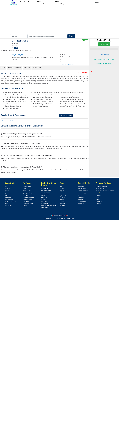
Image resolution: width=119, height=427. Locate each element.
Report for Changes (83, 72)
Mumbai (61, 188)
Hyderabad (62, 195)
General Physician (83, 190)
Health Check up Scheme (48, 205)
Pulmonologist (82, 201)
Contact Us (8, 194)
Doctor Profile (45, 188)
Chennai (61, 190)
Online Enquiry (104, 44)
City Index (26, 201)
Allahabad (62, 203)
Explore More (104, 55)
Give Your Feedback (66, 115)
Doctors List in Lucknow (104, 64)
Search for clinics (28, 195)
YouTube (98, 203)
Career (7, 190)
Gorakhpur (62, 205)
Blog (6, 192)
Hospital (10, 67)
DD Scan (43, 199)
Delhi (60, 186)
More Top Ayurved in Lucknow (104, 59)
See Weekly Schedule (68, 64)
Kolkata (61, 192)
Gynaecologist (82, 194)
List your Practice (46, 190)
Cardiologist (81, 186)
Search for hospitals (28, 197)
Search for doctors (28, 194)
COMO (43, 196)
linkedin (98, 199)
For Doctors (96, 2)
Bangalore (62, 194)
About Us (7, 188)
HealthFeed (36, 67)
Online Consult (27, 186)
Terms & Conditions (10, 201)
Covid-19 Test (27, 190)
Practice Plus (45, 194)
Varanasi (61, 201)
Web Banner (44, 201)
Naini (24, 188)
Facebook (98, 195)
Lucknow (61, 197)
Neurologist (81, 203)
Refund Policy (9, 199)
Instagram (98, 201)
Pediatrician (81, 197)
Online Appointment (28, 203)
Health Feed (44, 207)
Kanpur (61, 199)
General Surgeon (82, 192)
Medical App (26, 192)
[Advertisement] (59, 20)
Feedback (26, 67)
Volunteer (7, 195)
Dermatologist (82, 195)
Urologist (80, 199)
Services (18, 67)
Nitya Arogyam (18, 55)
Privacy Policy (9, 197)
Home (6, 186)
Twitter (98, 197)
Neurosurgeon (82, 188)
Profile (3, 67)
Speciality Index (27, 199)
